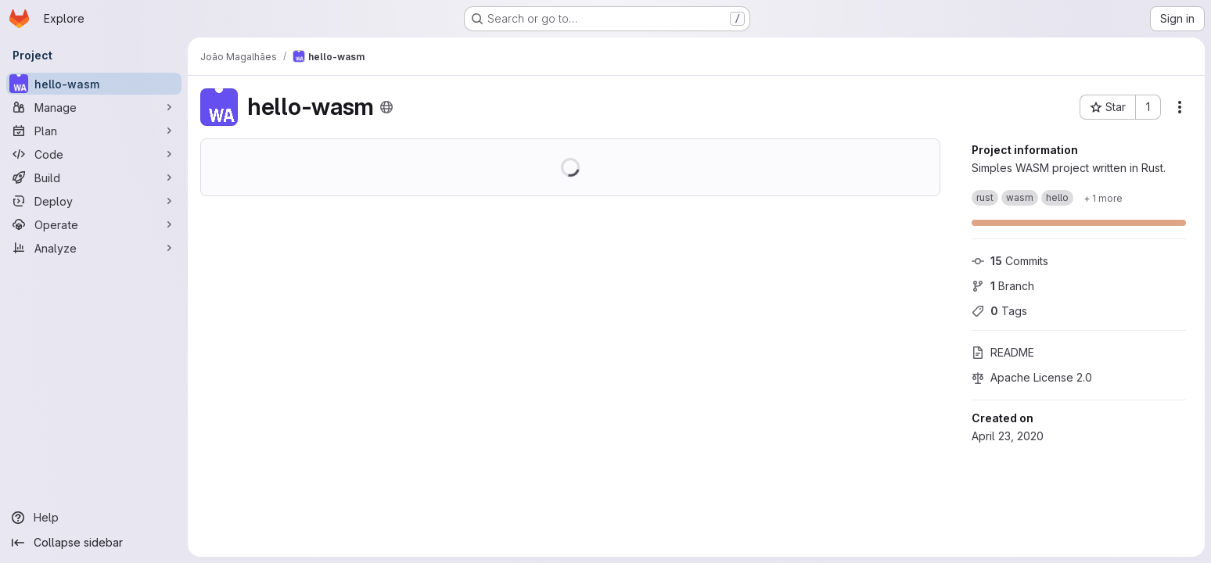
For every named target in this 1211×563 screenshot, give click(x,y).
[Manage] (93, 107)
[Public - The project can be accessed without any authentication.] (386, 107)
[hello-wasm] (93, 84)
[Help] (93, 518)
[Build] (93, 177)
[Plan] (93, 131)
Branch (1003, 285)
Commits (1010, 260)
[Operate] (93, 224)
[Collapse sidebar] (93, 543)
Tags (999, 310)
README (1003, 352)
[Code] (93, 154)
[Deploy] (93, 201)
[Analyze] (93, 248)
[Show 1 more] (1103, 197)
